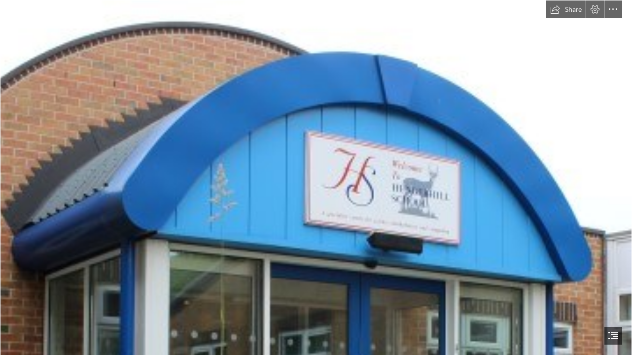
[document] (316, 177)
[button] (566, 9)
